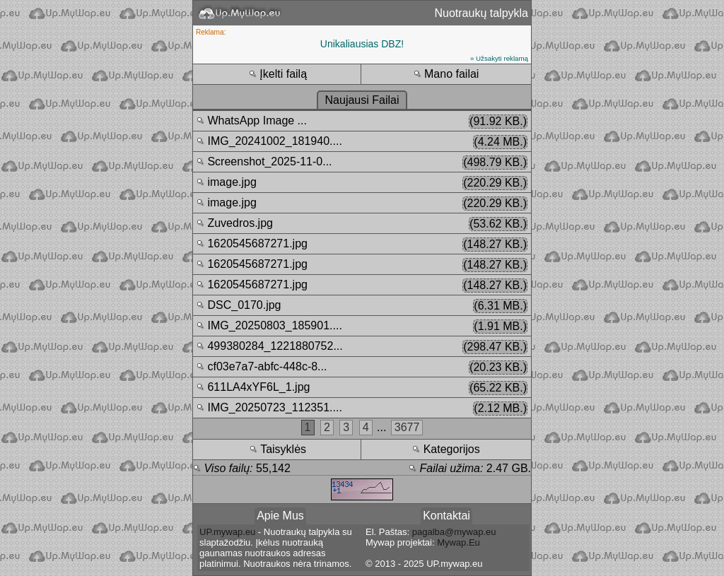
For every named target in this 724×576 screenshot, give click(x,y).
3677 (407, 427)
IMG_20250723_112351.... (362, 408)
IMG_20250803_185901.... (362, 326)
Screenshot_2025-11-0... (362, 162)
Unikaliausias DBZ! (362, 43)
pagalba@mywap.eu (454, 532)
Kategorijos (446, 449)
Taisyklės (278, 449)
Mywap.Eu (458, 542)
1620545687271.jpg (362, 244)
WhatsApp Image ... (362, 121)
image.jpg (362, 183)
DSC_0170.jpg (362, 306)
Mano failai (446, 74)
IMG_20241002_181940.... (362, 142)
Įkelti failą (278, 74)
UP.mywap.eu (227, 532)
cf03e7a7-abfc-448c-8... (362, 367)
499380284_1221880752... (362, 347)
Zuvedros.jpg (362, 224)
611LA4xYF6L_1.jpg (362, 388)
